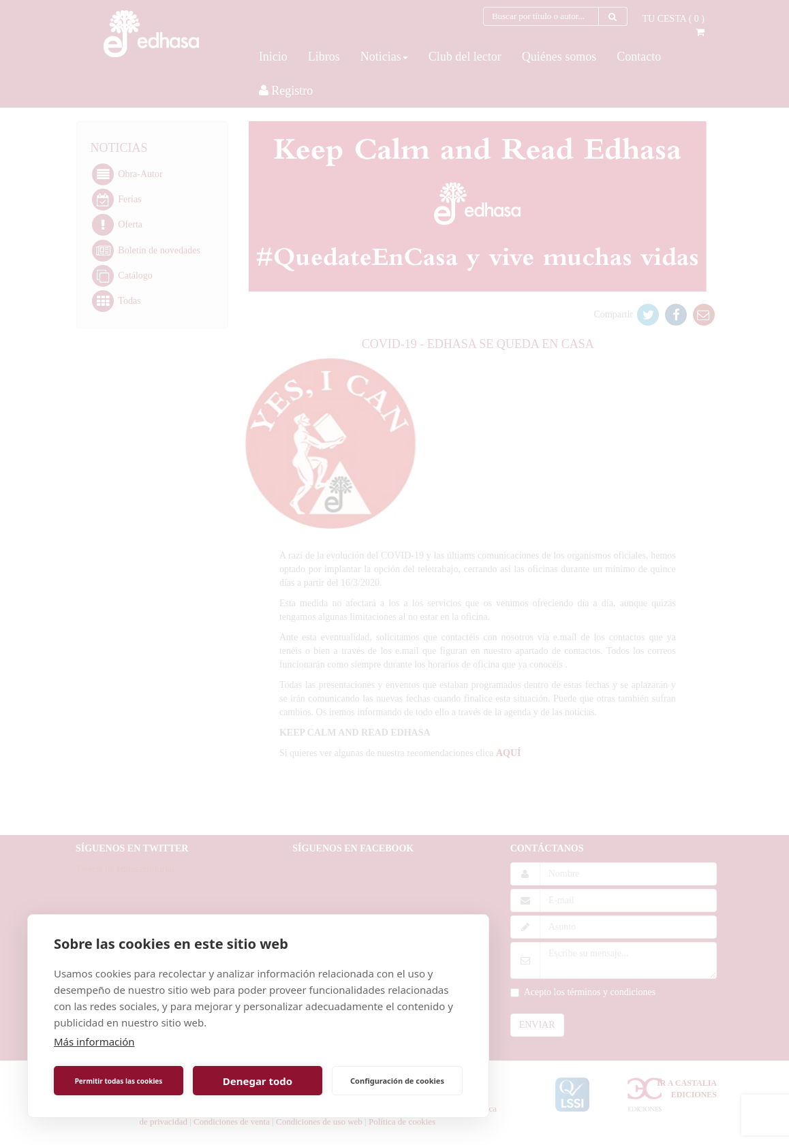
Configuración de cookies (397, 1081)
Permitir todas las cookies (119, 1081)
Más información (94, 1041)
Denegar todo (257, 1081)
